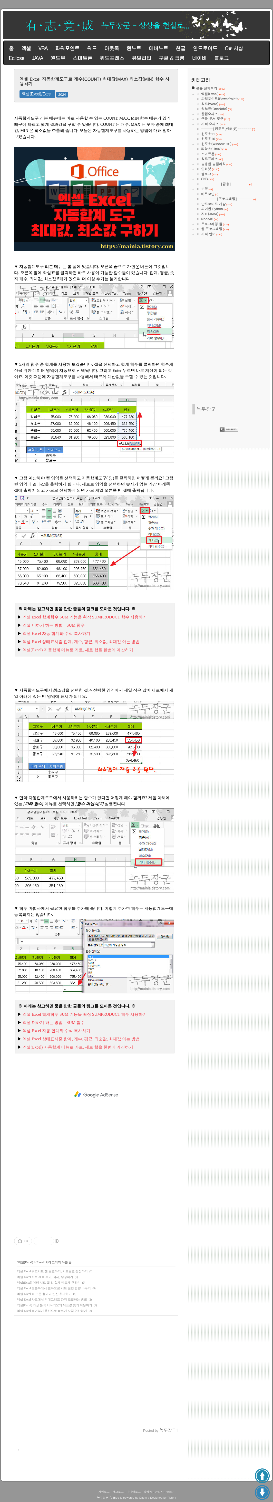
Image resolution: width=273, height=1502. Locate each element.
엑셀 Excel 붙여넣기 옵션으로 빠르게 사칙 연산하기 (52, 1311)
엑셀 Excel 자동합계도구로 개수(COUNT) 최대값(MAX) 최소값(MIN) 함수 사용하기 (94, 81)
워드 (92, 48)
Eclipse (16, 58)
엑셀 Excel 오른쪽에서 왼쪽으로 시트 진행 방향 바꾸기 (54, 1288)
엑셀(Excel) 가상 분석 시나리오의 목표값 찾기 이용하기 (54, 1305)
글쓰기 (170, 1492)
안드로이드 (205, 48)
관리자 (159, 1492)
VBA (42, 48)
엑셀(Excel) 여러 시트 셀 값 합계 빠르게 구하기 (49, 1282)
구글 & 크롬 (171, 58)
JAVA (37, 58)
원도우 (58, 58)
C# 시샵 (234, 48)
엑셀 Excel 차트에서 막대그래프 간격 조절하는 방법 (52, 1299)
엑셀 (26, 48)
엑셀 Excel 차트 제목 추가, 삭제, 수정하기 (45, 1277)
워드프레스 (112, 58)
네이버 (199, 58)
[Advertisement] (96, 1094)
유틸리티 (141, 58)
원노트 (133, 48)
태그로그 (118, 1492)
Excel (40, 1262)
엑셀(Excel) (25, 1262)
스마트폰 (82, 58)
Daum (143, 1497)
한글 (180, 48)
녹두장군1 (103, 1497)
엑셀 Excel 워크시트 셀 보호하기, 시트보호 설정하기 (52, 1271)
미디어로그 (133, 1492)
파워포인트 (67, 48)
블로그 (221, 58)
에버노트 (158, 48)
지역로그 (104, 1492)
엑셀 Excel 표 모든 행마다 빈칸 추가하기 (44, 1294)
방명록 (148, 1492)
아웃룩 (111, 48)
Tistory (171, 1497)
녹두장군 (206, 408)
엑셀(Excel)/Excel (36, 94)
